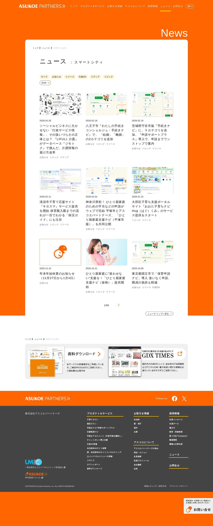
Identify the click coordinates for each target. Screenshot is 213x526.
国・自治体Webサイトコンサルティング (104, 452)
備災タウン (91, 424)
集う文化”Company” (178, 436)
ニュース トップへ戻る (158, 314)
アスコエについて (135, 6)
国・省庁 (137, 424)
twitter (185, 398)
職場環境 (173, 440)
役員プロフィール (141, 461)
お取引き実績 (115, 6)
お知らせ (56, 77)
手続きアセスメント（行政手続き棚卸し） (105, 436)
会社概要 (137, 465)
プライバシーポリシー (178, 486)
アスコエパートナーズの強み (146, 448)
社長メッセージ (176, 420)
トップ (74, 6)
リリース (70, 77)
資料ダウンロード (94, 469)
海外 (136, 428)
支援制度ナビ (92, 432)
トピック (108, 77)
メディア (95, 77)
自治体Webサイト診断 (96, 448)
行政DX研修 (92, 444)
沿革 (136, 469)
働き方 (172, 428)
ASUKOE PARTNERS (42, 6)
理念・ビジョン (140, 453)
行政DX (82, 77)
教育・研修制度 (176, 432)
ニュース (165, 6)
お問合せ (178, 6)
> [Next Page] (118, 305)
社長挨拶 (137, 457)
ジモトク (91, 460)
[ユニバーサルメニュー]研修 (100, 456)
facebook (174, 398)
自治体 (136, 420)
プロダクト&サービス (92, 6)
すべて (44, 77)
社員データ (174, 424)
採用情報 (153, 6)
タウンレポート (93, 464)
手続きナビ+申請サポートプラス (101, 428)
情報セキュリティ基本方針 (155, 486)
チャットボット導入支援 (97, 440)
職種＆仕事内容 (176, 444)
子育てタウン (92, 420)
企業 (136, 432)
